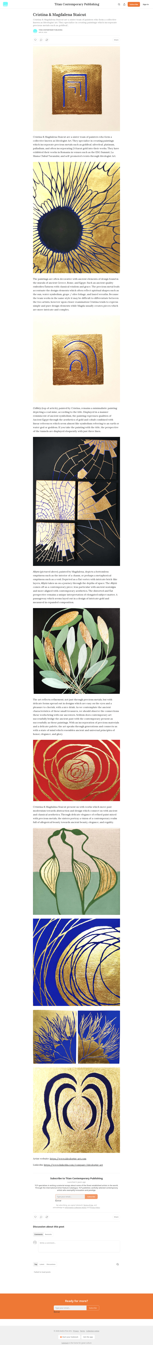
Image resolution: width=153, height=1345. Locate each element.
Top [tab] (35, 1264)
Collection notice (92, 1331)
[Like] (35, 39)
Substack (65, 1343)
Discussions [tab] (51, 1264)
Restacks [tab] (48, 1234)
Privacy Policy (95, 1207)
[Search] (119, 4)
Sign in (146, 4)
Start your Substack (69, 1337)
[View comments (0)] (41, 39)
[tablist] (43, 1234)
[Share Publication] (124, 4)
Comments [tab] (38, 1234)
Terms (82, 1331)
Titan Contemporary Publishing (50, 30)
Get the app (88, 1337)
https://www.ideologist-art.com (68, 1158)
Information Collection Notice (75, 1207)
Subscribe (134, 4)
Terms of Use (88, 1205)
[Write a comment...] (79, 1246)
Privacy (76, 1331)
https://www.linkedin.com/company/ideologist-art (73, 1164)
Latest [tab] (42, 1264)
